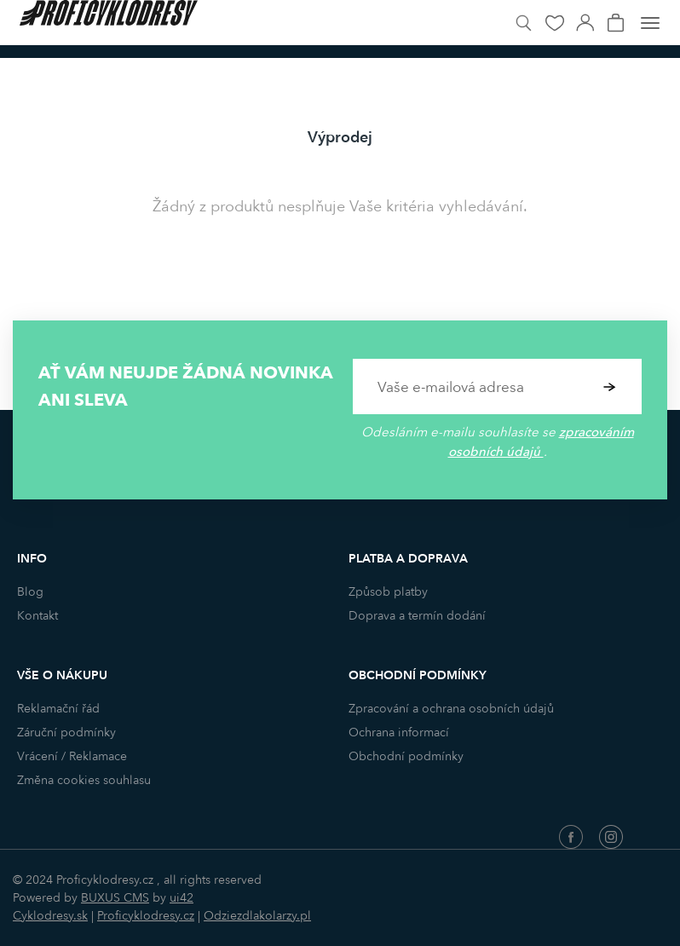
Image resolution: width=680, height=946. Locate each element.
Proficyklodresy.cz (145, 916)
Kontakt (37, 616)
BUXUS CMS (115, 898)
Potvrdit (610, 386)
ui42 (181, 898)
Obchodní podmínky (406, 756)
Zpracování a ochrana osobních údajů (451, 709)
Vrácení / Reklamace (72, 756)
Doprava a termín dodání (417, 616)
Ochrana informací (399, 732)
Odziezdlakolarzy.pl (257, 916)
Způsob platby (388, 592)
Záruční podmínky (66, 732)
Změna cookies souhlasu (84, 780)
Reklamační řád (58, 709)
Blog (30, 592)
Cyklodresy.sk (50, 916)
